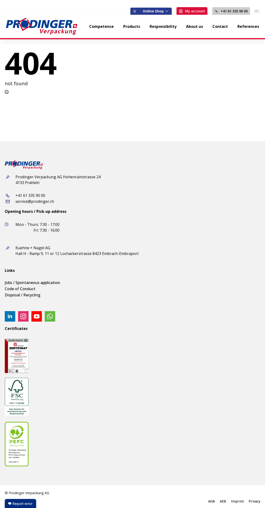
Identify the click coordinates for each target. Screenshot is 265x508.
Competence (101, 26)
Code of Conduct (20, 289)
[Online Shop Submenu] (168, 11)
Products (131, 26)
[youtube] (36, 316)
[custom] (50, 316)
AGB (211, 501)
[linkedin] (10, 316)
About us (194, 26)
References (248, 26)
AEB (223, 501)
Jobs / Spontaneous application (32, 282)
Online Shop (153, 11)
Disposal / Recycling (22, 295)
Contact (220, 26)
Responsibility (163, 26)
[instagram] (23, 316)
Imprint (237, 501)
